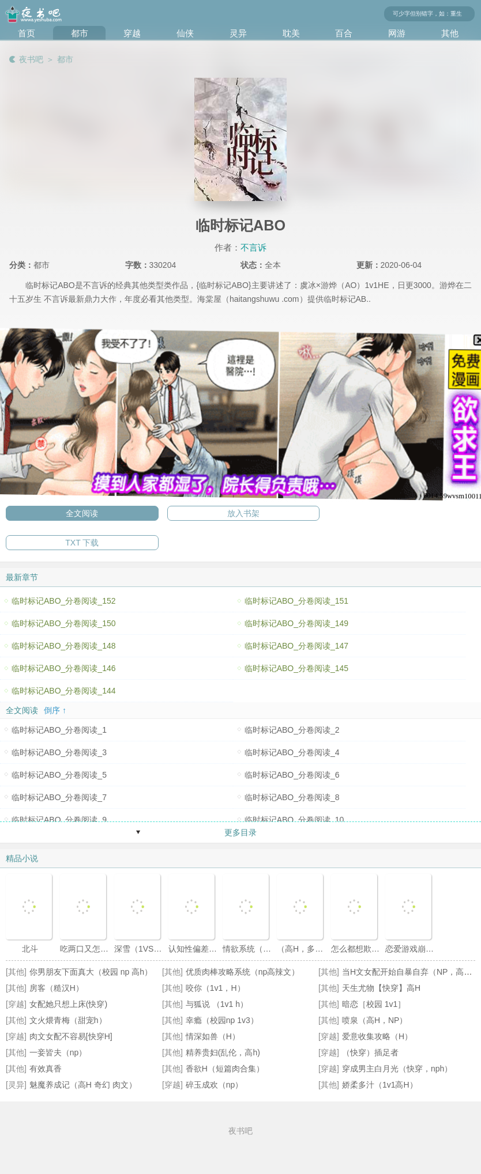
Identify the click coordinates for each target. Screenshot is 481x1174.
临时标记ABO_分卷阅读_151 (297, 600)
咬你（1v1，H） (215, 988)
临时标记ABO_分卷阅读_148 (64, 645)
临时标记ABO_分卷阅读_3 (59, 752)
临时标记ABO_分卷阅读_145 (297, 668)
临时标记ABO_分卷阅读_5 (59, 774)
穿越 (132, 33)
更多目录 (240, 832)
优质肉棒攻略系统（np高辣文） (243, 971)
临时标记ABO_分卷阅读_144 (64, 690)
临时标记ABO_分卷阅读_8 (292, 797)
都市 (79, 33)
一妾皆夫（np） (58, 1052)
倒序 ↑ (55, 710)
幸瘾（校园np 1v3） (222, 1020)
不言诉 (253, 247)
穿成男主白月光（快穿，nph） (397, 1068)
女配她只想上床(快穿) (68, 1004)
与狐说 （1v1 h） (217, 1004)
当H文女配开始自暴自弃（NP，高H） (410, 971)
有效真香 (45, 1068)
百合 (343, 33)
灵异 (238, 33)
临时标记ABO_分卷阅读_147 (297, 645)
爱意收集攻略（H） (377, 1036)
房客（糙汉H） (56, 988)
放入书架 (243, 513)
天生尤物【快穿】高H (381, 988)
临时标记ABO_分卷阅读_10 (294, 819)
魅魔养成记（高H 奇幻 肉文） (83, 1084)
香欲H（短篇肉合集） (225, 1068)
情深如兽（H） (213, 1036)
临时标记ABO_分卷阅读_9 (59, 819)
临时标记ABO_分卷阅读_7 (59, 797)
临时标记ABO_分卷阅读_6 (292, 774)
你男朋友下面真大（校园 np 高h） (90, 971)
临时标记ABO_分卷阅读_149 (297, 623)
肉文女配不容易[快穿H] (70, 1036)
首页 (26, 33)
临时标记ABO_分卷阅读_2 (292, 729)
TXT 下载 (82, 542)
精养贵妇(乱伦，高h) (223, 1052)
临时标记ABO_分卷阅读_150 (64, 623)
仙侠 (185, 33)
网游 (396, 33)
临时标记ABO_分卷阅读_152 (64, 600)
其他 (450, 33)
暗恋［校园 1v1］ (373, 1004)
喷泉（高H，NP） (375, 1020)
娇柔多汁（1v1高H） (380, 1084)
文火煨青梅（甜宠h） (68, 1020)
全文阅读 (82, 513)
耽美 (291, 33)
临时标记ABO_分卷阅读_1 (59, 729)
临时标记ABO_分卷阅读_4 (292, 752)
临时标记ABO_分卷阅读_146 (64, 668)
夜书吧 (31, 59)
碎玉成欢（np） (214, 1084)
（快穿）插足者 (370, 1052)
